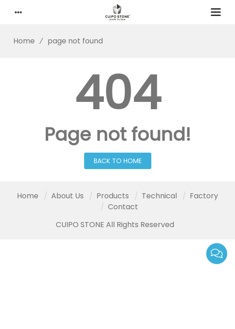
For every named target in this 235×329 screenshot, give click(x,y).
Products (112, 196)
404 (118, 93)
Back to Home (118, 160)
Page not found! (117, 134)
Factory (204, 196)
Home (21, 41)
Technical (159, 196)
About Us (67, 196)
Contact (123, 207)
